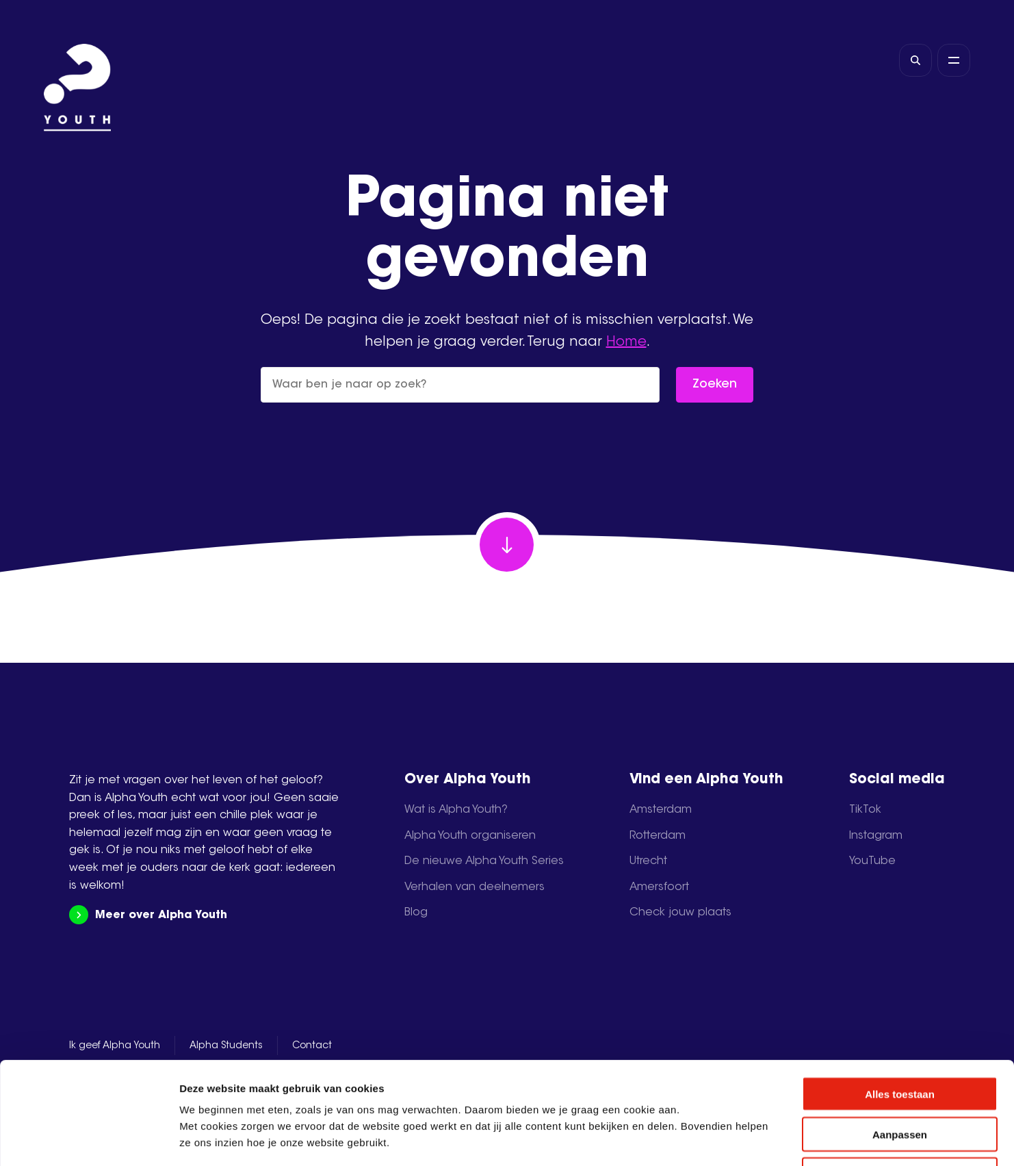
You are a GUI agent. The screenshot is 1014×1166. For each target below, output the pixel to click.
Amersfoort (659, 887)
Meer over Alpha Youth (148, 915)
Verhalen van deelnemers (474, 887)
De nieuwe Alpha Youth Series (484, 861)
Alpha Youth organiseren (470, 836)
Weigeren (899, 1079)
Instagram (875, 836)
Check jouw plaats (680, 912)
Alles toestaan (900, 998)
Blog (416, 912)
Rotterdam (657, 836)
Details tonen (739, 1139)
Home (626, 342)
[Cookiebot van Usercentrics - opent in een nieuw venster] (88, 1139)
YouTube (872, 861)
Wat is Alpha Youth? (456, 809)
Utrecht (648, 861)
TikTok (865, 809)
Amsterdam (660, 809)
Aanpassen (899, 1038)
